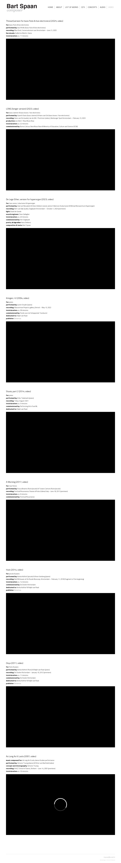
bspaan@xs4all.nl (109, 857)
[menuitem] (50, 7)
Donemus (17, 318)
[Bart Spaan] (21, 8)
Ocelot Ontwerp (110, 860)
